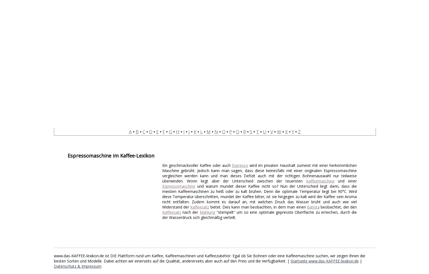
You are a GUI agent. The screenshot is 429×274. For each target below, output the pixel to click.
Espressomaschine (178, 186)
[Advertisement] (114, 201)
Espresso (240, 165)
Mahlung (207, 212)
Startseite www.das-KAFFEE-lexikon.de (325, 261)
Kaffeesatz (199, 207)
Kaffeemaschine (320, 181)
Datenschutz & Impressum (78, 266)
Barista (313, 207)
